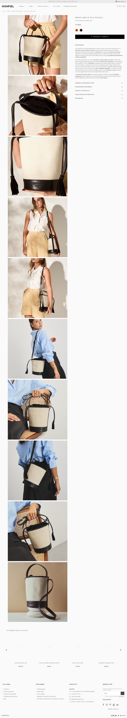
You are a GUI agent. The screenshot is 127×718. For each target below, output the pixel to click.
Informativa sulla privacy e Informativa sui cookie (50, 699)
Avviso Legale (40, 694)
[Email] (112, 693)
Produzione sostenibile (10, 694)
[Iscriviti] (122, 693)
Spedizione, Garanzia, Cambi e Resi (46, 696)
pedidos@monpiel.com (77, 699)
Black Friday (40, 691)
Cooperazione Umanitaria (10, 696)
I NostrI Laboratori (9, 691)
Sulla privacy (121, 696)
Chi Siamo (6, 689)
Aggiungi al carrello (100, 36)
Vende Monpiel (41, 689)
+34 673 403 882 (75, 696)
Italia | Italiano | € (121, 1)
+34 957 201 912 (75, 694)
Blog (5, 699)
